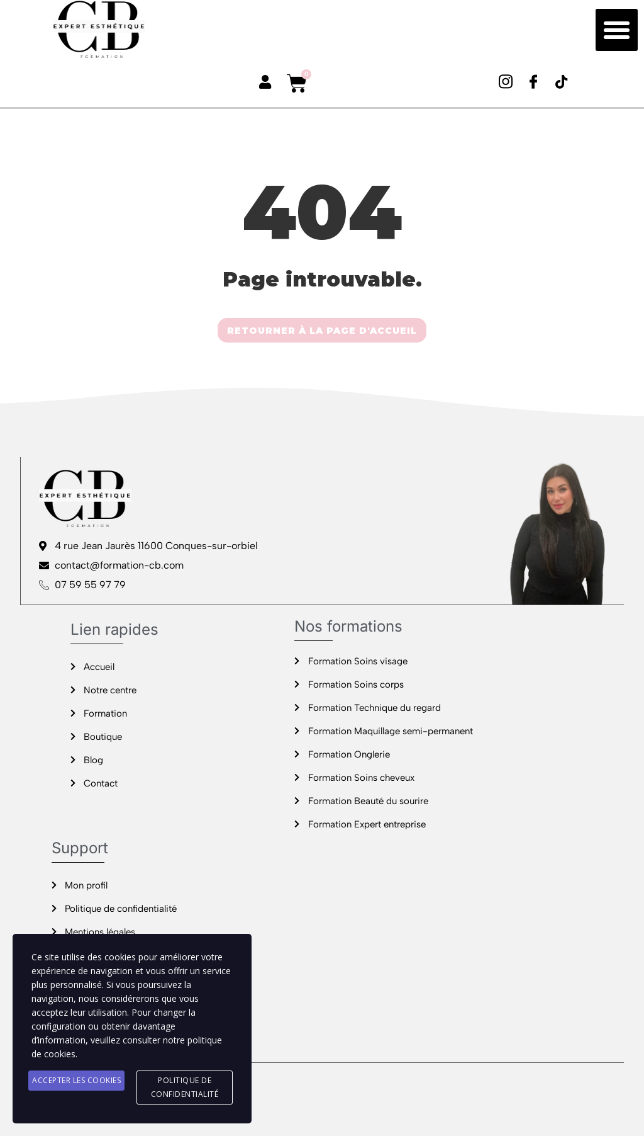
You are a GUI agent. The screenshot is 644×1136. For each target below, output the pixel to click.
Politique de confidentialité (185, 1087)
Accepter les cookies (76, 1080)
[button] (617, 30)
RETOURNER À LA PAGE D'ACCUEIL (322, 330)
